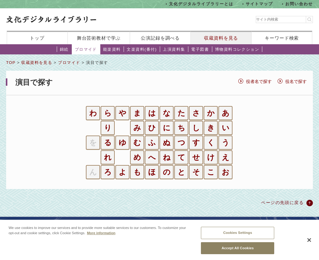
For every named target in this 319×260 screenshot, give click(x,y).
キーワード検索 (282, 38)
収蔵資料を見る (221, 38)
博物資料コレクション (237, 49)
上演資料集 (174, 49)
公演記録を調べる (160, 38)
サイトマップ (259, 4)
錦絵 (64, 49)
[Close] (309, 243)
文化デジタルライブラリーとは (201, 4)
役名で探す (296, 81)
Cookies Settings (237, 236)
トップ (37, 38)
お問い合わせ (299, 4)
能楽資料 (112, 49)
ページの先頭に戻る (282, 202)
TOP (10, 62)
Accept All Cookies (237, 251)
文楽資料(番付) (142, 49)
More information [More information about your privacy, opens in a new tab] (101, 236)
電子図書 (200, 49)
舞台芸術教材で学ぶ (99, 38)
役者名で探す (259, 81)
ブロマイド (86, 49)
